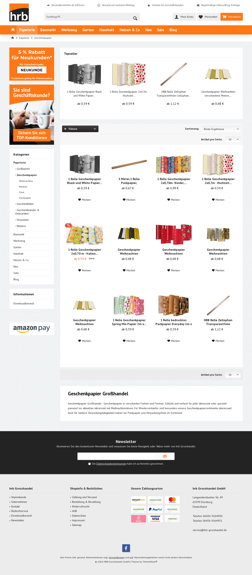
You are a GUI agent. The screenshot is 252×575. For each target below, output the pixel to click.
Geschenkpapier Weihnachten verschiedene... (129, 251)
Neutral (22, 186)
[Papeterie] (27, 29)
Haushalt (18, 253)
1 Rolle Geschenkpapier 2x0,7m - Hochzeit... (129, 93)
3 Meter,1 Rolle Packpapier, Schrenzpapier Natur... (129, 181)
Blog (16, 279)
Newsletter (17, 520)
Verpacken (22, 220)
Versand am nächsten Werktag (118, 5)
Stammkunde (18, 497)
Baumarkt (18, 234)
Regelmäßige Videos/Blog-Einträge (220, 5)
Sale (16, 273)
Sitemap (77, 525)
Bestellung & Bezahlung (86, 502)
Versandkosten (117, 557)
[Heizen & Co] (130, 29)
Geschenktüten (25, 204)
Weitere (21, 226)
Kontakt (15, 506)
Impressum (78, 520)
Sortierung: (192, 128)
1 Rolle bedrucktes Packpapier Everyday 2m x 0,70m (173, 322)
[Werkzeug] (69, 29)
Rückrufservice (19, 511)
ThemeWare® (150, 561)
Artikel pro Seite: (211, 139)
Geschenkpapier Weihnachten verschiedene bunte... (218, 251)
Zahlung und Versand (84, 497)
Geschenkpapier (26, 175)
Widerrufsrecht (80, 506)
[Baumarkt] (48, 29)
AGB (74, 511)
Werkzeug (19, 241)
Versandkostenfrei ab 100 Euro (67, 5)
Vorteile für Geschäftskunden (168, 5)
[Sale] (160, 29)
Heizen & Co (21, 260)
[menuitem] (231, 17)
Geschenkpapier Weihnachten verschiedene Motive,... (218, 93)
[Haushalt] (107, 29)
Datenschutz (79, 515)
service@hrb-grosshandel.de (210, 530)
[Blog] (173, 29)
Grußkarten (23, 169)
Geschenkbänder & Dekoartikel (27, 211)
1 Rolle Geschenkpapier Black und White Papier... (84, 93)
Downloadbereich (23, 303)
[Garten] (88, 29)
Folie (21, 192)
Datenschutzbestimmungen (111, 463)
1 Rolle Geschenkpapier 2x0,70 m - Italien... (84, 251)
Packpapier (24, 197)
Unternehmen (19, 502)
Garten (17, 247)
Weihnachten (25, 180)
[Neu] (148, 29)
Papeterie (19, 162)
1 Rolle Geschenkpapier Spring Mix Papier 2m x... (129, 322)
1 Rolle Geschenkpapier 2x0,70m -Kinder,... (173, 181)
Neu (15, 266)
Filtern (70, 129)
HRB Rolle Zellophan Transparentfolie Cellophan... (173, 93)
